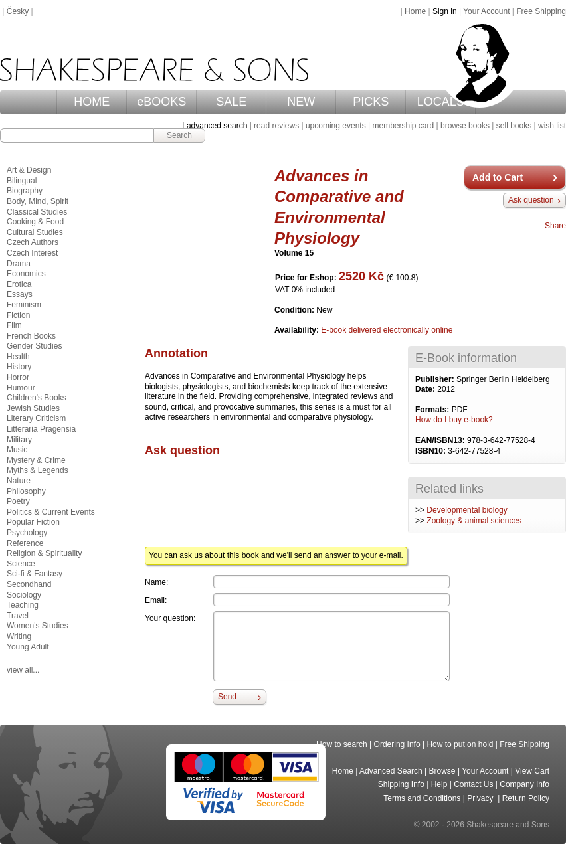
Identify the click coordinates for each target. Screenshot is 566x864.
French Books (31, 336)
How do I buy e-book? (454, 419)
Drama (19, 263)
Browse (442, 771)
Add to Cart (497, 177)
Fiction (18, 315)
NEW (301, 101)
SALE (231, 101)
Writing (19, 636)
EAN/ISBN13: (441, 440)
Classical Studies (37, 211)
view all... (23, 670)
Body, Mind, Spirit (37, 201)
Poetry (18, 501)
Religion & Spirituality (44, 553)
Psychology (27, 532)
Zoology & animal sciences (473, 520)
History (19, 366)
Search (179, 135)
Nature (19, 480)
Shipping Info (401, 784)
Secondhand (29, 584)
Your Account (486, 11)
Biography (25, 190)
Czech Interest (32, 253)
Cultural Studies (35, 232)
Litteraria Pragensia (41, 429)
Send (227, 696)
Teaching (23, 605)
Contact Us (473, 784)
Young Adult (28, 646)
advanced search (217, 125)
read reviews (276, 125)
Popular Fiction (33, 522)
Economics (26, 273)
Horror (18, 377)
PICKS (371, 101)
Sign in (444, 11)
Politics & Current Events (51, 512)
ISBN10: (431, 451)
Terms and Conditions (421, 798)
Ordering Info (397, 744)
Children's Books (36, 397)
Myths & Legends (37, 470)
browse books (465, 125)
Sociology (24, 595)
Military (19, 439)
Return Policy (525, 798)
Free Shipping (541, 11)
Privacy (481, 798)
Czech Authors (32, 242)
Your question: (170, 618)
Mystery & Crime (36, 460)
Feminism (24, 304)
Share (555, 225)
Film (14, 325)
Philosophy (26, 491)
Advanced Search (391, 771)
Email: (156, 600)
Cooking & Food (35, 221)
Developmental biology (466, 510)
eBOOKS (161, 101)
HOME (92, 101)
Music (17, 449)
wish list (552, 125)
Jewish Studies (33, 408)
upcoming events (336, 125)
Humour (21, 387)
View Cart (532, 771)
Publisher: (435, 379)
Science (21, 563)
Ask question (531, 200)
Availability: (297, 330)
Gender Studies (34, 346)
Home (415, 11)
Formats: (433, 409)
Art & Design (29, 170)
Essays (20, 294)
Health (18, 356)
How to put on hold (459, 744)
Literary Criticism (36, 418)
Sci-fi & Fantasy (34, 573)
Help (439, 784)
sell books (513, 125)
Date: (426, 389)
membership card (403, 125)
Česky (18, 11)
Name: (156, 582)
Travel (18, 615)
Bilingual (22, 180)
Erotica (19, 284)
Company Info (524, 784)
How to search (341, 744)
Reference (25, 543)
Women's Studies (37, 625)
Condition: (295, 310)
